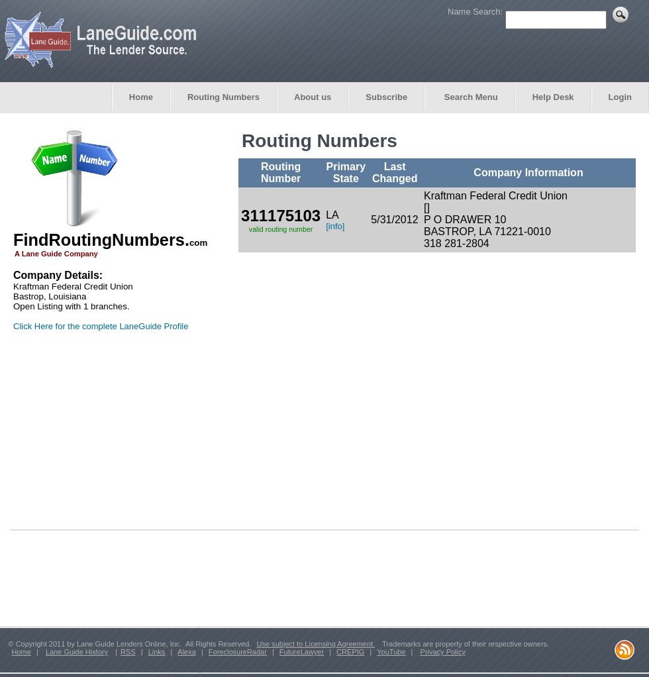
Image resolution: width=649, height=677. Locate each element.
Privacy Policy (443, 652)
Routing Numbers (223, 97)
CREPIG (350, 652)
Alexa (186, 652)
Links (157, 652)
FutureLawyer (301, 652)
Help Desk (553, 97)
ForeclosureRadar (238, 652)
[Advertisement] (96, 436)
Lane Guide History (77, 652)
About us (312, 97)
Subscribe (386, 97)
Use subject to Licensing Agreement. (316, 644)
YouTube (391, 652)
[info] (335, 226)
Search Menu (470, 97)
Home (141, 97)
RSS (128, 652)
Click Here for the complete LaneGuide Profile (100, 326)
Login (620, 97)
